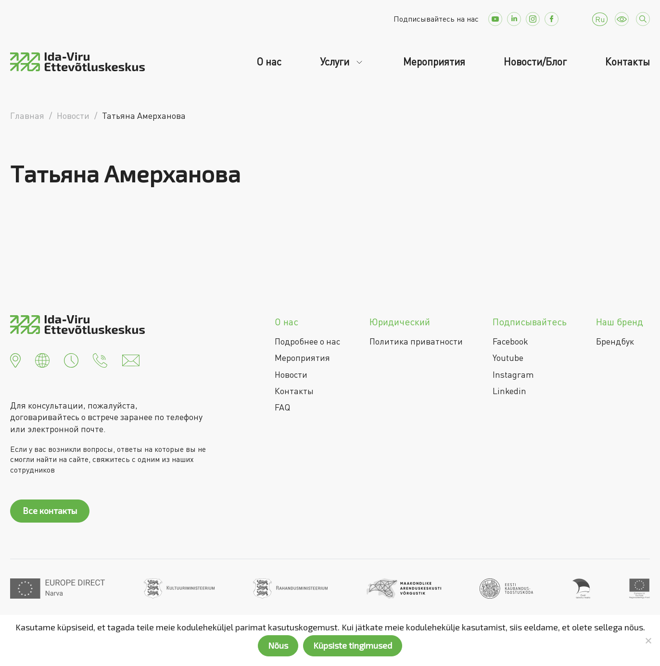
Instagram (513, 374)
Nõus (278, 645)
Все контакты (50, 510)
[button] (15, 359)
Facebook (510, 341)
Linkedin (509, 390)
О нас (268, 61)
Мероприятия (434, 61)
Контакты (627, 61)
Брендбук (615, 341)
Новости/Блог (535, 61)
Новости (291, 374)
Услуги (336, 61)
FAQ (282, 407)
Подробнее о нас (307, 341)
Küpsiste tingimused (352, 645)
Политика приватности (416, 341)
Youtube (508, 357)
